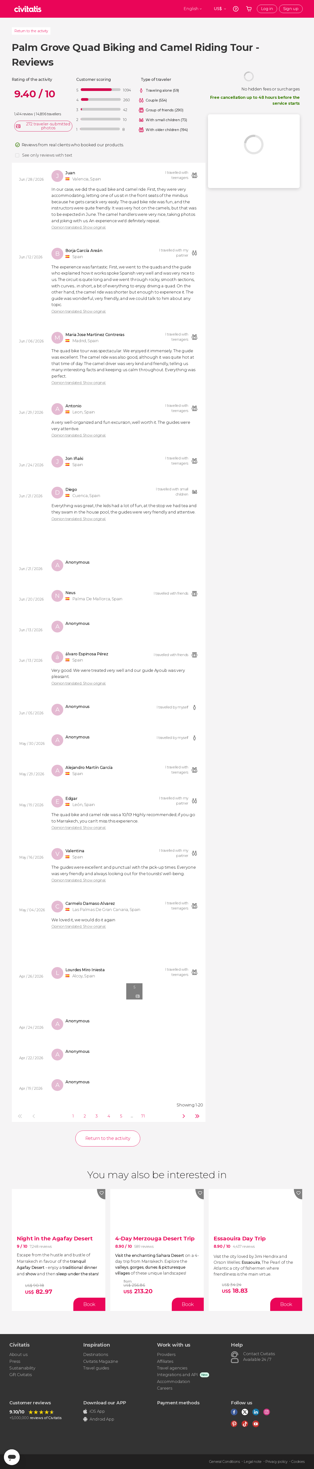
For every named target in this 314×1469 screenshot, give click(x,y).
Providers (166, 1354)
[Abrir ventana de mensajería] (12, 1457)
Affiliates (165, 1361)
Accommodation (173, 1381)
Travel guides (96, 1368)
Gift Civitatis (20, 1374)
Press (14, 1361)
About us (18, 1354)
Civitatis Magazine (100, 1361)
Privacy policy (276, 1461)
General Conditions (224, 1461)
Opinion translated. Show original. (78, 227)
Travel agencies (172, 1368)
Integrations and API (177, 1374)
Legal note (253, 1461)
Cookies (298, 1461)
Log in (267, 8)
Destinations (95, 1354)
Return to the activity (31, 31)
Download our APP (104, 1403)
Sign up (290, 8)
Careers (164, 1388)
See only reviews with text (47, 155)
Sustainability (22, 1368)
